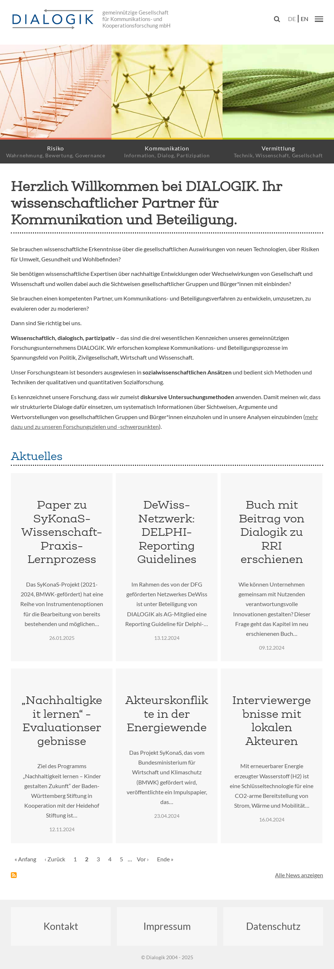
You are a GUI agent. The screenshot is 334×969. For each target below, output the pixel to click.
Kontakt (60, 926)
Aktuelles (37, 456)
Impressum (167, 926)
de (292, 18)
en (304, 18)
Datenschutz (273, 926)
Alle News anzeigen (299, 874)
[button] (319, 19)
